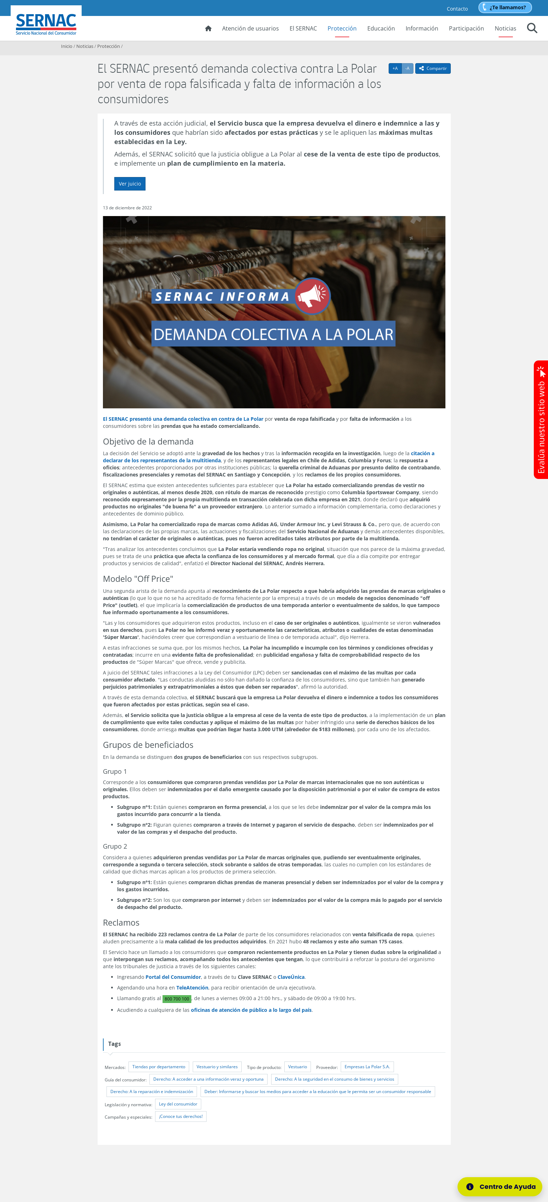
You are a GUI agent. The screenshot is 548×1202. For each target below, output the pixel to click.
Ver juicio (130, 183)
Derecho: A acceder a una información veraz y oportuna (208, 1079)
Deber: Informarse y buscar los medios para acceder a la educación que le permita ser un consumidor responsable (317, 1091)
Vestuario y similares (217, 1067)
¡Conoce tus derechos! (181, 1116)
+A (397, 68)
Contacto (457, 8)
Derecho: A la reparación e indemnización (151, 1091)
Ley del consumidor (178, 1104)
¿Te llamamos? (508, 7)
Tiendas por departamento (158, 1067)
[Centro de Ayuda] (502, 1186)
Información (422, 28)
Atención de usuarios (250, 28)
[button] (532, 29)
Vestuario (297, 1067)
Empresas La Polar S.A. (367, 1067)
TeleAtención (192, 987)
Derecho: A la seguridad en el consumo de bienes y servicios (334, 1079)
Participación (466, 28)
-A (409, 68)
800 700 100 (177, 999)
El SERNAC (303, 28)
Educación (381, 28)
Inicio (66, 46)
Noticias (505, 28)
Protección (342, 28)
